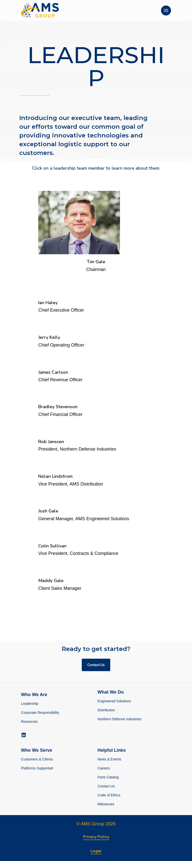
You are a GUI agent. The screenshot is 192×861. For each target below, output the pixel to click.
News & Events (109, 759)
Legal (96, 851)
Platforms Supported (37, 768)
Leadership (29, 704)
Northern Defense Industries (119, 719)
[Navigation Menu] (166, 10)
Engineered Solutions (114, 701)
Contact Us (106, 786)
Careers (104, 768)
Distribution (106, 710)
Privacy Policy (96, 837)
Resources (29, 722)
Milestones (106, 804)
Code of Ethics (109, 795)
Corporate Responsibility (40, 713)
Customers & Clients (37, 759)
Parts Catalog (108, 777)
